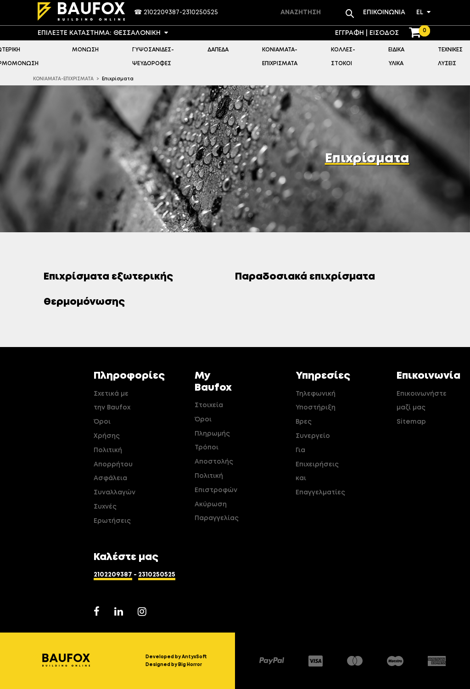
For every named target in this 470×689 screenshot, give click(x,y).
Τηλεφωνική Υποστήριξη (316, 401)
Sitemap (411, 422)
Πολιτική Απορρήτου (113, 457)
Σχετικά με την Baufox (112, 401)
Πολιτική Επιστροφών (215, 483)
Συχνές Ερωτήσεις (112, 514)
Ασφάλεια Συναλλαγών (114, 485)
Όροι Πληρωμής (212, 426)
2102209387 (161, 12)
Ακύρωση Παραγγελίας (215, 511)
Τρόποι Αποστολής (214, 454)
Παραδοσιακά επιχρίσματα (308, 277)
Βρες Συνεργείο (313, 429)
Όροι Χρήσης (107, 429)
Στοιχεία (209, 405)
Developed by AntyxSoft (176, 657)
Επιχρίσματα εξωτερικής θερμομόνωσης (108, 289)
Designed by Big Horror (173, 664)
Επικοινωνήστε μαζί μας (417, 401)
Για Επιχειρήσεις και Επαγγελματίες (316, 471)
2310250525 (200, 12)
